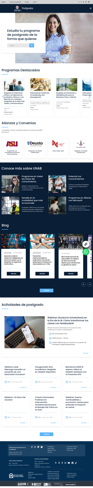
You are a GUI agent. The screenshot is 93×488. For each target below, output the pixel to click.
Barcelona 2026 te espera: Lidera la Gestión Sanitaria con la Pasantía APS (76, 371)
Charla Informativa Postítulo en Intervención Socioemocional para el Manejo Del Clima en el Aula (46, 403)
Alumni (35, 2)
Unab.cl (4, 2)
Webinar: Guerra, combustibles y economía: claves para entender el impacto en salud (77, 402)
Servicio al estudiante (15, 2)
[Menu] (90, 8)
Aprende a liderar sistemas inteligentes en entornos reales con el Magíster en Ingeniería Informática (13, 260)
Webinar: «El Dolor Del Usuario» (15, 398)
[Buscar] (20, 45)
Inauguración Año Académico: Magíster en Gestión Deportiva (45, 369)
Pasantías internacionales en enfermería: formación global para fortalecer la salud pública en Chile (42, 260)
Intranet (27, 2)
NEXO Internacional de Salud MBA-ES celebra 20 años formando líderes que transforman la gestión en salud (70, 261)
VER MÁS (13, 274)
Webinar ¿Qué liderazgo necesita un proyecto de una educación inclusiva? (15, 371)
